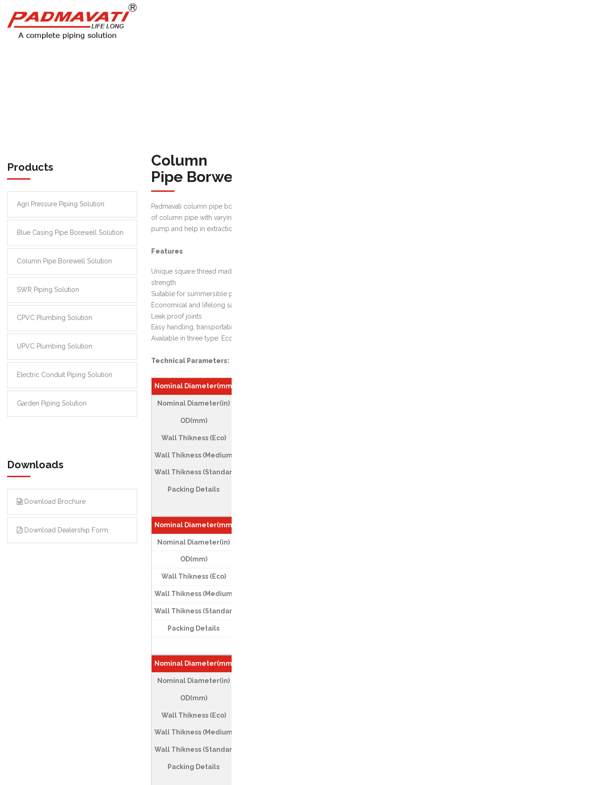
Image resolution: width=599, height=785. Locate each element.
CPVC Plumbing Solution (54, 317)
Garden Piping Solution (52, 403)
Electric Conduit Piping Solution (64, 374)
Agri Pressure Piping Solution (60, 204)
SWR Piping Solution (48, 289)
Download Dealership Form (62, 530)
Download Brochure (51, 501)
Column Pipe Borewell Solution (64, 261)
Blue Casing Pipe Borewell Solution (70, 232)
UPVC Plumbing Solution (54, 346)
